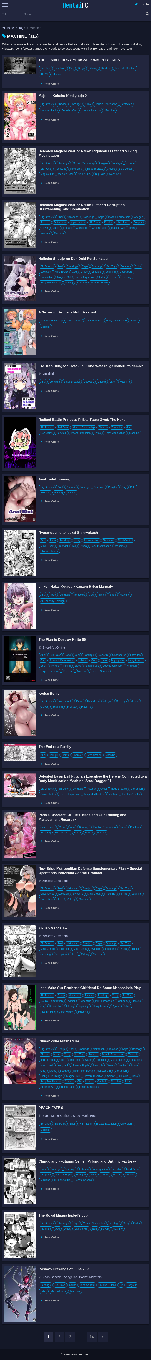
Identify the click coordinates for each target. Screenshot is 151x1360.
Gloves (111, 168)
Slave (59, 899)
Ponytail (112, 487)
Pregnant (138, 222)
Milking (69, 282)
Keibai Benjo (49, 693)
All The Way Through (52, 601)
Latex (102, 277)
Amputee (132, 665)
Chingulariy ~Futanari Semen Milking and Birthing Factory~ (87, 1161)
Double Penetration (106, 104)
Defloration (60, 222)
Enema (102, 381)
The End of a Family (55, 747)
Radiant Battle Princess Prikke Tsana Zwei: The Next (82, 420)
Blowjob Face (100, 1006)
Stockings (63, 163)
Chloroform (126, 1123)
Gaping (58, 492)
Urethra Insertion (91, 110)
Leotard (67, 227)
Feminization (94, 755)
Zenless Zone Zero (55, 881)
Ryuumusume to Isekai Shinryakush (68, 532)
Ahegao (62, 104)
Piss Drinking (48, 1011)
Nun (94, 1228)
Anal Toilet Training (54, 479)
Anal (60, 217)
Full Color (63, 427)
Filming (93, 68)
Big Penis (45, 168)
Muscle (135, 701)
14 (92, 1337)
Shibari (111, 1076)
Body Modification (125, 68)
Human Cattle (67, 1086)
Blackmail (135, 827)
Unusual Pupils (49, 110)
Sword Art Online (53, 647)
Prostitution (55, 1006)
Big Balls (100, 174)
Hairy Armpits (136, 660)
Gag (71, 68)
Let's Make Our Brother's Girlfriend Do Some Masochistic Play (90, 988)
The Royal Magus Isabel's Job (63, 1215)
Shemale (78, 755)
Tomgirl (54, 755)
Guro (94, 660)
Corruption (82, 227)
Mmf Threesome (104, 1000)
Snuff (113, 594)
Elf (121, 1285)
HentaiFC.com (80, 1354)
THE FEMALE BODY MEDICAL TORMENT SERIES (79, 60)
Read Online (51, 83)
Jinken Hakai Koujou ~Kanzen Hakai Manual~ (76, 586)
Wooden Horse (99, 282)
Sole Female (65, 701)
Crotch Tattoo (99, 227)
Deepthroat (126, 271)
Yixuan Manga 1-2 (53, 928)
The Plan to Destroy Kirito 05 (62, 639)
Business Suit (62, 832)
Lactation (45, 271)
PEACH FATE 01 (52, 1108)
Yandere (45, 233)
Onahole (102, 1081)
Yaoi (77, 655)
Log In (142, 4)
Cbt (79, 1081)
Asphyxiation (66, 1011)
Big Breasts (47, 104)
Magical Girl (47, 174)
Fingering (109, 893)
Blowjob (87, 888)
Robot (134, 320)
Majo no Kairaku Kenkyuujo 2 (63, 96)
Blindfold (106, 68)
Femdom (126, 266)
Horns (65, 755)
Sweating (78, 893)
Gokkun (123, 1076)
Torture (113, 277)
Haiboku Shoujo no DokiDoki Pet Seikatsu (73, 259)
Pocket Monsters (90, 1277)
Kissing (108, 222)
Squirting (110, 271)
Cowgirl (69, 1081)
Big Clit (44, 74)
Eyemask (72, 706)
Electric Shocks (49, 551)
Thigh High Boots (83, 1070)
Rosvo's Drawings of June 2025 (64, 1269)
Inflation (82, 660)
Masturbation (117, 1059)
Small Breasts (72, 381)
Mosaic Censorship (84, 163)
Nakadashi (73, 217)
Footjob (123, 1065)
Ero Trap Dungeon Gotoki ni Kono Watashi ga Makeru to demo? (91, 366)
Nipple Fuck (84, 174)
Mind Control (73, 320)
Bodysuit (89, 381)
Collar (138, 266)
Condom (123, 1000)
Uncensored (119, 655)
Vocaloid (48, 373)
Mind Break (76, 168)
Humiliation (46, 277)
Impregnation (77, 222)
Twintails (133, 1054)
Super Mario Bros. (85, 1115)
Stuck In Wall (48, 1086)
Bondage (45, 68)
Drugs (81, 68)
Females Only (70, 110)
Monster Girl (103, 1070)
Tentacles (126, 104)
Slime (128, 1081)
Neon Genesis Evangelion (59, 1277)
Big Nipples (117, 660)
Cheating (86, 1000)
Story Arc (103, 655)
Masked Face (66, 174)
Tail (74, 545)
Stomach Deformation (61, 660)
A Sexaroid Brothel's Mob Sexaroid (67, 312)
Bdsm (43, 665)
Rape (101, 217)
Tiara (132, 227)
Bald (132, 487)
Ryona (116, 1006)
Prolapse (68, 671)
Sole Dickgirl (126, 168)
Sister (88, 1059)
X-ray (88, 104)
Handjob (98, 1065)
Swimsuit (72, 1000)
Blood (77, 665)
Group (79, 701)
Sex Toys (60, 68)
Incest (56, 1054)
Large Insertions (49, 671)
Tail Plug (126, 277)
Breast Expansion (85, 277)
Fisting (67, 665)
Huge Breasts (95, 168)
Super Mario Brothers (56, 1115)
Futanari (130, 163)
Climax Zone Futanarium (59, 1041)
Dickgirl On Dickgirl (51, 1076)
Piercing (136, 1000)
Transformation (93, 320)
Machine (57, 74)
